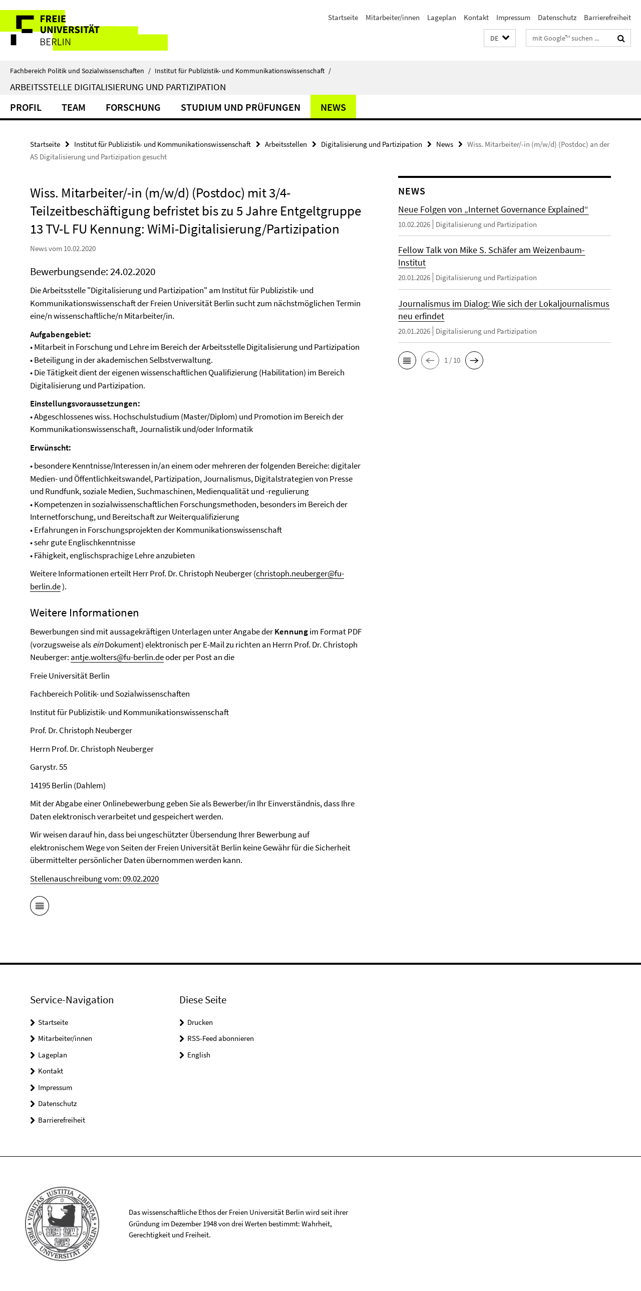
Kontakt (476, 17)
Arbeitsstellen (286, 144)
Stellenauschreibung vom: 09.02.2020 (94, 878)
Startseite (343, 17)
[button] (500, 38)
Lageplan (441, 17)
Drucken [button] (200, 1022)
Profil (26, 107)
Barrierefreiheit (607, 17)
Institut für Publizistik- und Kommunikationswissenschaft (243, 70)
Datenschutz (557, 17)
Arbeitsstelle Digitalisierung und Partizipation (118, 87)
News (333, 107)
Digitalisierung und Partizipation (371, 144)
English (198, 1054)
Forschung (133, 107)
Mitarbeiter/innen (393, 17)
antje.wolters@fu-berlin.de (117, 657)
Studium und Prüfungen (240, 107)
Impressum (513, 17)
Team (74, 107)
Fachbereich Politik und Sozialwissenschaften (80, 70)
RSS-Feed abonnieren (220, 1038)
